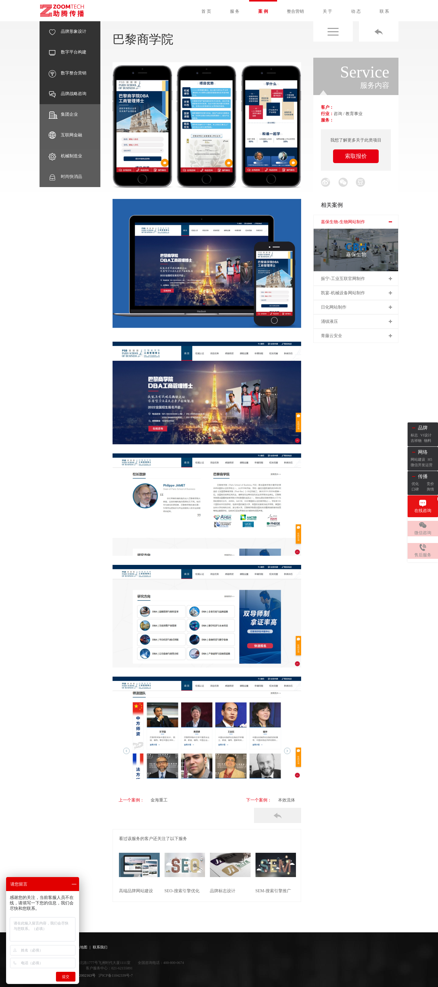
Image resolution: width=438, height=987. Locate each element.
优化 (415, 484)
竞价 (430, 484)
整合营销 (295, 11)
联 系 (384, 11)
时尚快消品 (65, 176)
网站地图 (80, 946)
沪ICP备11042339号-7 (116, 975)
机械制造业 (65, 156)
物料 (427, 441)
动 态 (356, 11)
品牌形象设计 (67, 31)
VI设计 (426, 435)
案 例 (263, 11)
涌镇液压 (329, 321)
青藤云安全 (331, 335)
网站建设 (418, 459)
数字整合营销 (67, 73)
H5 (430, 459)
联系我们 (100, 946)
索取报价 (356, 156)
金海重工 (152, 800)
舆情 (430, 489)
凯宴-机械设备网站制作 (343, 293)
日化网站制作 (333, 307)
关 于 (327, 11)
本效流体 (286, 800)
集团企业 (63, 114)
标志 (414, 435)
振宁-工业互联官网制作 (343, 278)
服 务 (235, 11)
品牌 (423, 427)
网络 (423, 452)
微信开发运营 (422, 465)
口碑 (415, 489)
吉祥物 (416, 441)
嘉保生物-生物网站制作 (343, 222)
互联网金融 (65, 135)
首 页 (206, 11)
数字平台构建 (67, 52)
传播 (423, 476)
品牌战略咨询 (67, 94)
